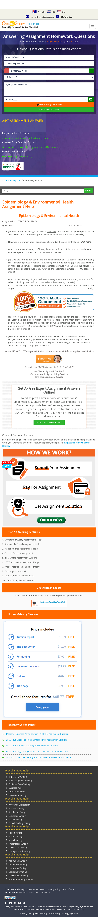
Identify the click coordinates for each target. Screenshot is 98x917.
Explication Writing (16, 815)
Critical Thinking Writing (18, 823)
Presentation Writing (17, 843)
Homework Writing (16, 867)
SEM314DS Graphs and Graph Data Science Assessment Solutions (36, 739)
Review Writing (14, 819)
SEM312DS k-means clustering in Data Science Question (32, 745)
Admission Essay (15, 808)
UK (51, 12)
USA (61, 12)
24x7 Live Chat (64, 17)
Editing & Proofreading (18, 851)
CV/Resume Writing (16, 795)
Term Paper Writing (16, 864)
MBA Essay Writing (16, 776)
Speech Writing (14, 840)
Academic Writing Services (19, 879)
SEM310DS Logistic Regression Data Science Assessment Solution (37, 751)
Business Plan (14, 787)
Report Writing (14, 832)
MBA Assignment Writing (19, 780)
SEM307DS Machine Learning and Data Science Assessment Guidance (38, 757)
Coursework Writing (16, 871)
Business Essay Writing (18, 783)
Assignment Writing (16, 860)
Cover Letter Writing (16, 847)
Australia (39, 12)
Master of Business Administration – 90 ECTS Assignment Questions (37, 734)
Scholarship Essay (15, 812)
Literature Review (15, 791)
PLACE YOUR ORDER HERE (49, 422)
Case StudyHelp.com (11, 180)
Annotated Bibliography (18, 804)
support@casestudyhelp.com (40, 17)
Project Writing (14, 836)
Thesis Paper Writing (17, 875)
